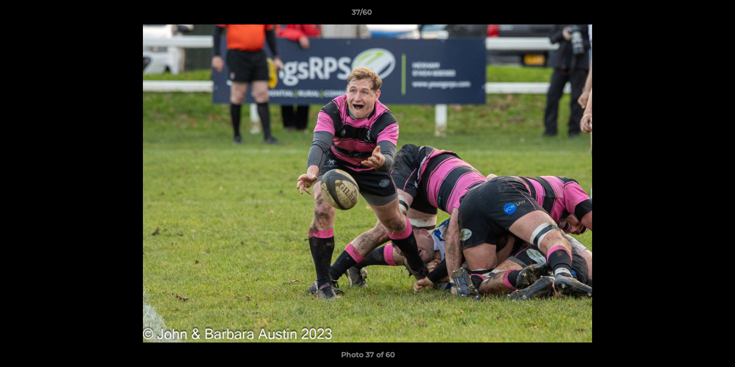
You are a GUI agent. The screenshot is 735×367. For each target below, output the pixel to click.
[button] (692, 14)
